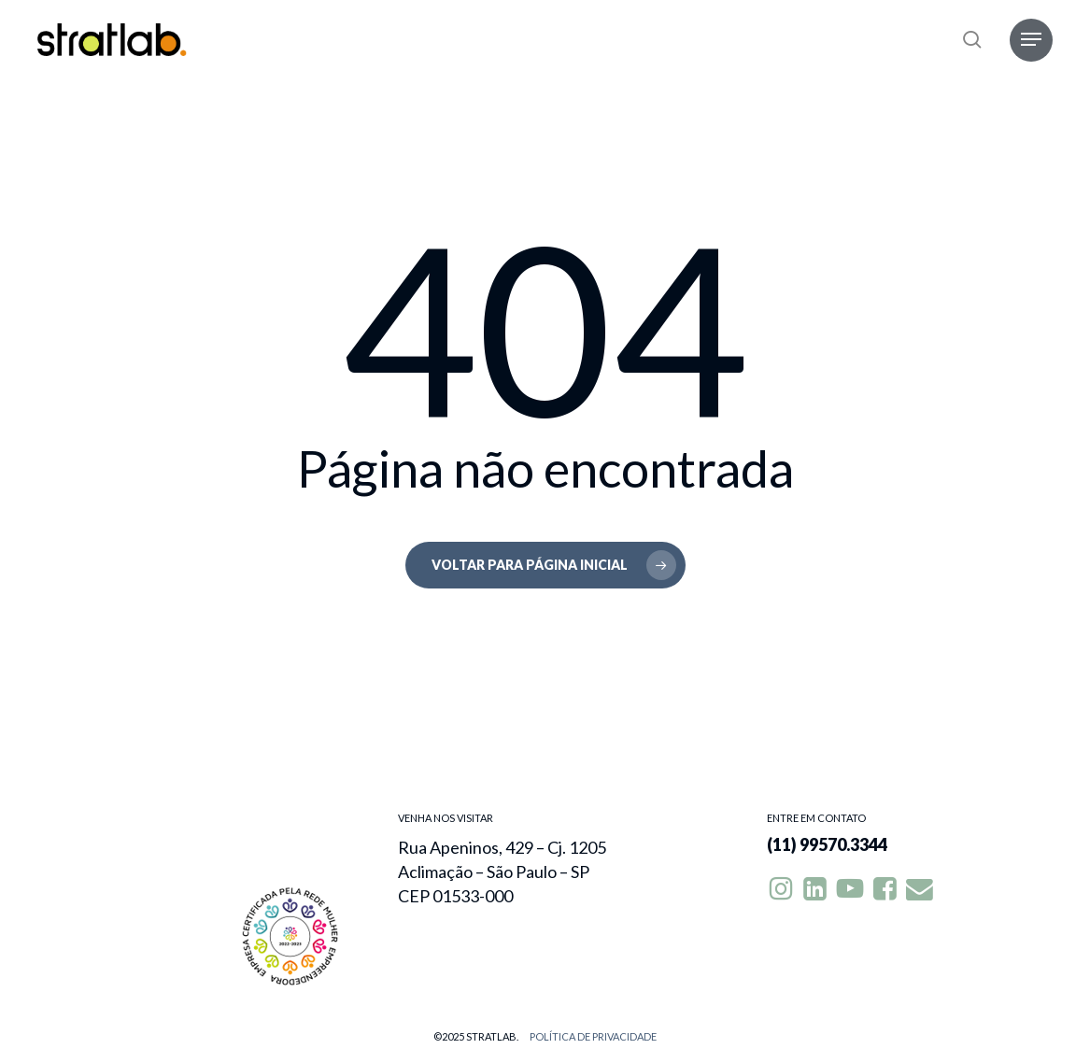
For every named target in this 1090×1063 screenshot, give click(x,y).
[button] (1031, 40)
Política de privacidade (593, 1036)
